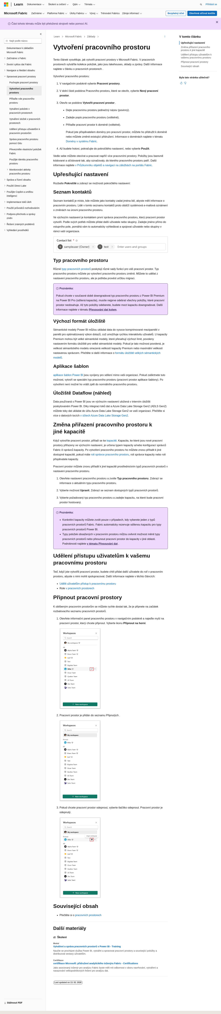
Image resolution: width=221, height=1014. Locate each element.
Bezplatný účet (176, 13)
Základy (91, 36)
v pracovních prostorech (80, 588)
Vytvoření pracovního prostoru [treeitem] (21, 90)
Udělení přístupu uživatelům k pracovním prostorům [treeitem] (24, 131)
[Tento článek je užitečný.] (181, 83)
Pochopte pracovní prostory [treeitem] (23, 82)
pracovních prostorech (88, 915)
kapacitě (112, 440)
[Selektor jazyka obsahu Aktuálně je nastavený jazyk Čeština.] (11, 1008)
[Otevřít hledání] (201, 4)
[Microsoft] (6, 4)
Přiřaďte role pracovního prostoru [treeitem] (21, 100)
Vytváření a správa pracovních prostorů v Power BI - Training (87, 946)
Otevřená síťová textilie (202, 13)
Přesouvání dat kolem (102, 309)
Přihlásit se (211, 4)
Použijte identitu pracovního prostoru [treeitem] (23, 161)
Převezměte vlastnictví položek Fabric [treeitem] (25, 151)
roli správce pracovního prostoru (110, 454)
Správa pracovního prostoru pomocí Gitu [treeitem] (23, 141)
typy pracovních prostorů (76, 269)
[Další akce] (165, 36)
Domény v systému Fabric (81, 141)
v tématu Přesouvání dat (102, 543)
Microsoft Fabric (73, 36)
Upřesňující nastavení (193, 42)
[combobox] (23, 41)
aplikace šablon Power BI (68, 375)
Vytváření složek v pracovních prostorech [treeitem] (24, 121)
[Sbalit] (40, 34)
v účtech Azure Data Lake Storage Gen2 (104, 415)
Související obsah (190, 66)
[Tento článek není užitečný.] (185, 83)
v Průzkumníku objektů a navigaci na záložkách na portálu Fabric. (114, 165)
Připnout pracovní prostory (194, 62)
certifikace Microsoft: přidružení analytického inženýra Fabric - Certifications (95, 963)
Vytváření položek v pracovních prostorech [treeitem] (20, 111)
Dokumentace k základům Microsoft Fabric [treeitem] (20, 50)
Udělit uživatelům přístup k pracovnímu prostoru (88, 583)
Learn (57, 36)
